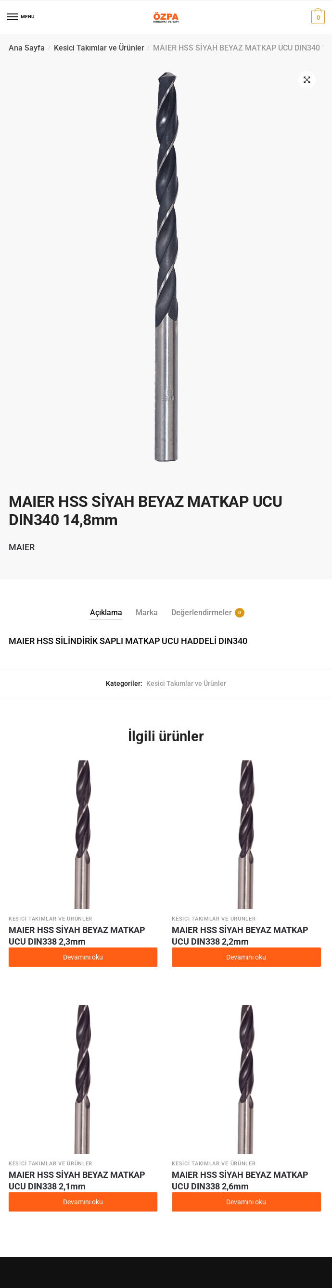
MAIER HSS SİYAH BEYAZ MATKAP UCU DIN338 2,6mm (240, 1180)
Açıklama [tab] (106, 612)
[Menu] (13, 17)
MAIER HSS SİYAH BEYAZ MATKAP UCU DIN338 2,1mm (77, 1180)
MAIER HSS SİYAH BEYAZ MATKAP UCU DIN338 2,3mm (77, 936)
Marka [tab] (147, 612)
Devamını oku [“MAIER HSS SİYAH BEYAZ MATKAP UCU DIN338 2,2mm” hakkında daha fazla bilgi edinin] (246, 957)
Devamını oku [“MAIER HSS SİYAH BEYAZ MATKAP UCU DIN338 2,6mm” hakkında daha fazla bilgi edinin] (246, 1202)
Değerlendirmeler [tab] (201, 613)
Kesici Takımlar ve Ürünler (99, 47)
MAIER (22, 547)
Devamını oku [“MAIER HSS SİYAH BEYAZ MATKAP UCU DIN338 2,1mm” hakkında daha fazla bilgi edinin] (83, 1202)
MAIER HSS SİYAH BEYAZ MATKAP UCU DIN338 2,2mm (240, 936)
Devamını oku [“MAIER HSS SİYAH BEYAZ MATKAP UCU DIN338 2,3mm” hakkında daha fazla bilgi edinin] (83, 957)
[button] (307, 79)
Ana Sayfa (27, 47)
